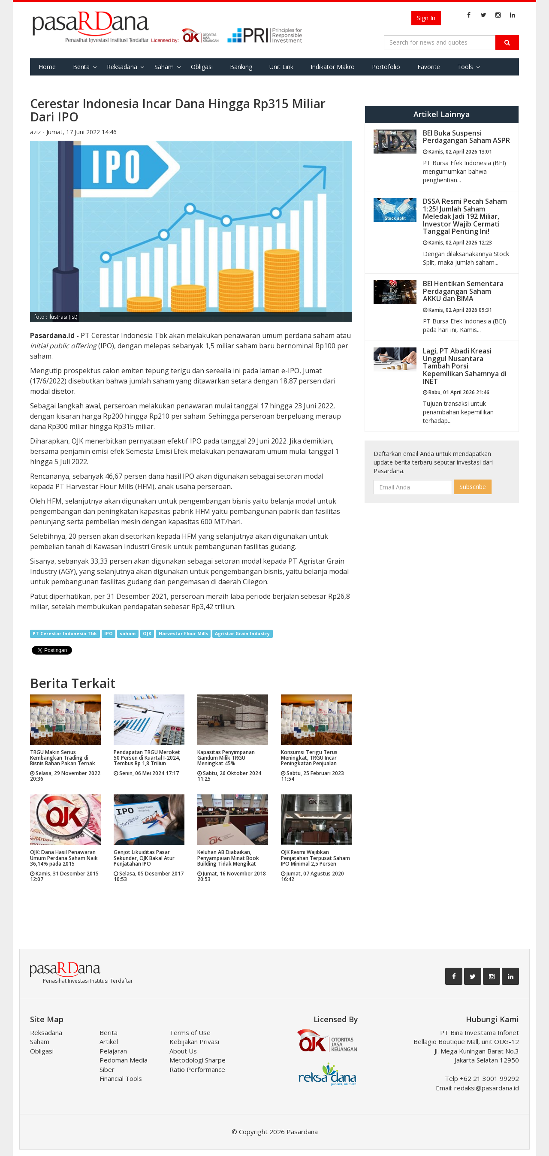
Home (47, 67)
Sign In (426, 18)
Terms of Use (190, 1032)
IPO (108, 634)
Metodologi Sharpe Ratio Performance (197, 1064)
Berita (81, 67)
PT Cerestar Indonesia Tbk (65, 634)
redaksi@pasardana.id (486, 1088)
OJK (147, 634)
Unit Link (281, 67)
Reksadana (122, 67)
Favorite (428, 67)
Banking (241, 67)
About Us (183, 1051)
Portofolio (386, 67)
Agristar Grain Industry (242, 634)
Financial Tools (121, 1078)
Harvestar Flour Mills (183, 634)
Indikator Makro (333, 67)
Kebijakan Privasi (194, 1041)
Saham (164, 67)
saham (128, 634)
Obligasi (202, 67)
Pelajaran (113, 1051)
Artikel (109, 1041)
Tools (465, 67)
